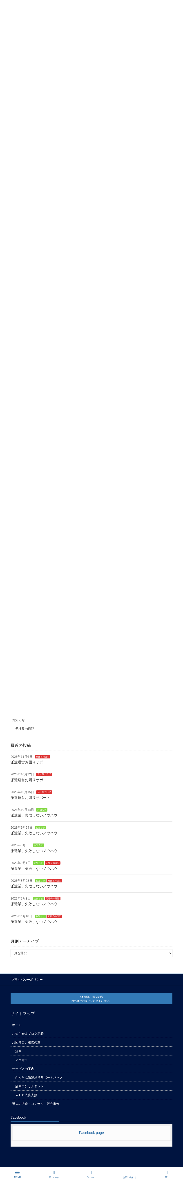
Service (90, 1174)
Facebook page (91, 1132)
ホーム (17, 1024)
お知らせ (18, 720)
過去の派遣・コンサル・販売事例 (35, 1103)
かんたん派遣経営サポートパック (38, 1077)
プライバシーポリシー (26, 979)
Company (54, 1174)
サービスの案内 (23, 1068)
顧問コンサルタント (29, 1085)
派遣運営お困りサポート (30, 762)
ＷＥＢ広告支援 (26, 1094)
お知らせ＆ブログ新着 (28, 1033)
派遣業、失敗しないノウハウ (34, 815)
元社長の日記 (24, 729)
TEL (167, 1174)
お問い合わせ (129, 1174)
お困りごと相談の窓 (26, 1042)
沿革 (18, 1050)
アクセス (21, 1059)
